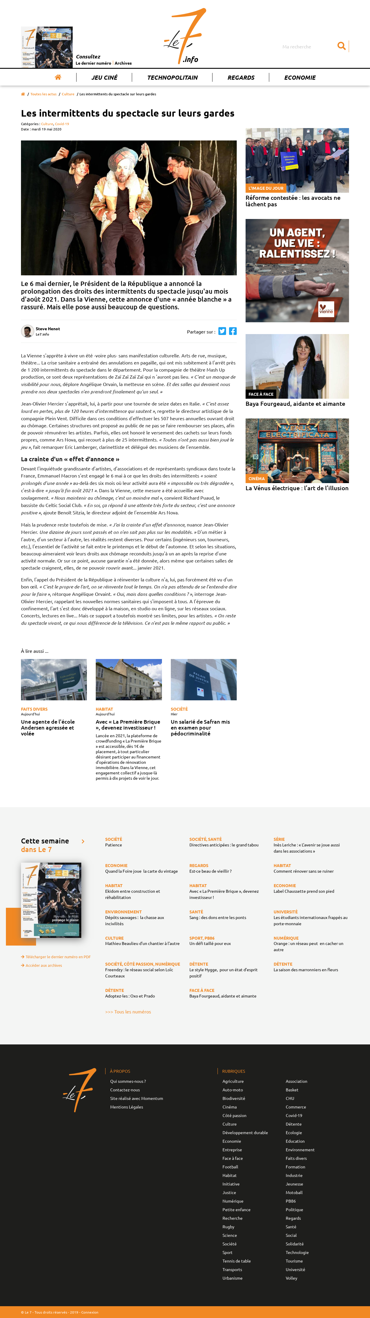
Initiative (231, 1183)
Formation (295, 1166)
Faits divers (34, 709)
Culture (68, 94)
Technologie (297, 1252)
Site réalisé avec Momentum (136, 1098)
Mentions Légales (126, 1106)
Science (230, 1235)
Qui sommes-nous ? (128, 1081)
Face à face (233, 1158)
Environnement (300, 1149)
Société (179, 709)
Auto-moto (233, 1089)
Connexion (89, 1312)
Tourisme (294, 1260)
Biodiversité (234, 1098)
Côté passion (234, 1115)
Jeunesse (294, 1183)
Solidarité (295, 1243)
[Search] (315, 46)
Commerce (296, 1106)
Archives (123, 63)
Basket (292, 1089)
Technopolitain (172, 77)
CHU (290, 1098)
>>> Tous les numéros (128, 1011)
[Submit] (341, 46)
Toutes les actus (43, 94)
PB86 (291, 1200)
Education (295, 1141)
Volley (291, 1278)
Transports (232, 1269)
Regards (240, 77)
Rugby (228, 1226)
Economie (299, 77)
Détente (294, 1123)
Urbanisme (233, 1278)
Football (230, 1166)
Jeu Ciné (104, 77)
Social (291, 1235)
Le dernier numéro (93, 63)
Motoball (294, 1192)
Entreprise (232, 1149)
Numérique (233, 1200)
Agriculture (233, 1081)
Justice (229, 1192)
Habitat (104, 709)
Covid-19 (62, 123)
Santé (291, 1226)
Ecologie (294, 1132)
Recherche (233, 1218)
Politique (294, 1209)
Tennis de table (237, 1260)
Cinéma (230, 1106)
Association (296, 1081)
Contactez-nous (125, 1089)
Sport (228, 1252)
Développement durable (245, 1132)
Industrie (294, 1175)
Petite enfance (237, 1209)
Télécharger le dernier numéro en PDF (56, 956)
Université (295, 1269)
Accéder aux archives (41, 965)
